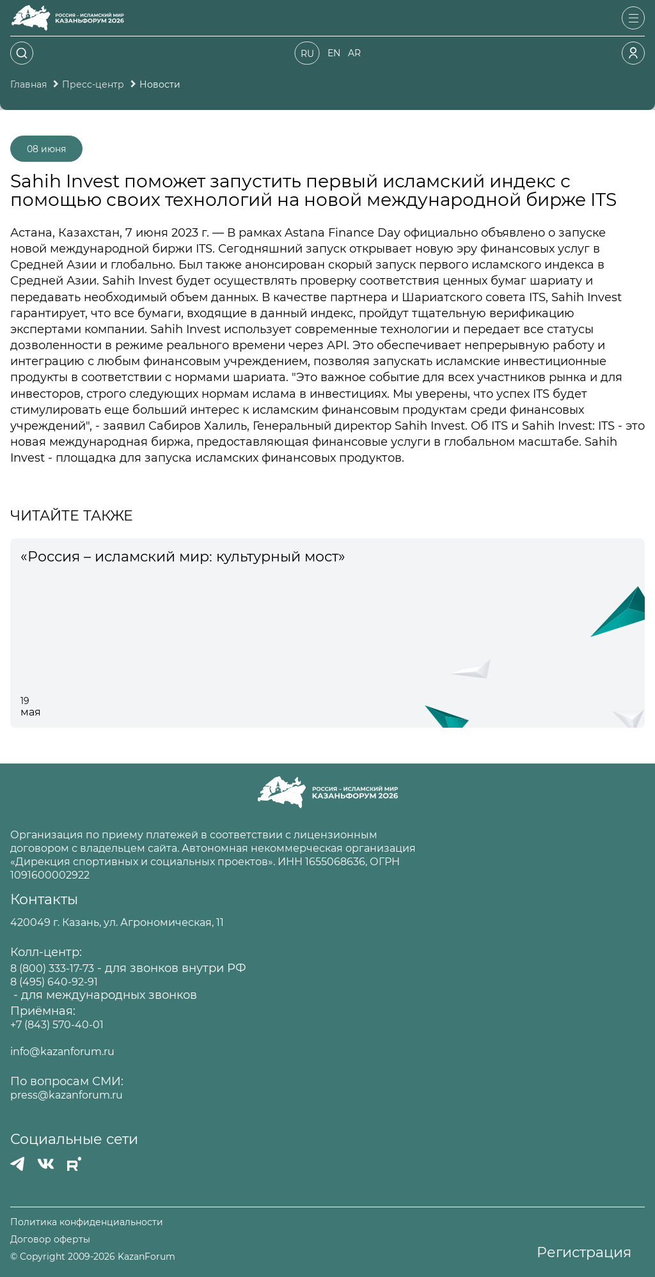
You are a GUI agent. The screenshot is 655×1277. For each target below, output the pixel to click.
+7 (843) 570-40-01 (57, 1024)
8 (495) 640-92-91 (54, 981)
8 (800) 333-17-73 (52, 968)
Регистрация (584, 1252)
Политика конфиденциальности (86, 1222)
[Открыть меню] (633, 17)
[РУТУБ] (74, 1164)
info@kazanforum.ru (62, 1051)
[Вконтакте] (45, 1164)
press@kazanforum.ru (66, 1095)
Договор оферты (50, 1239)
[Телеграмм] (17, 1164)
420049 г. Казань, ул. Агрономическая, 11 (117, 922)
